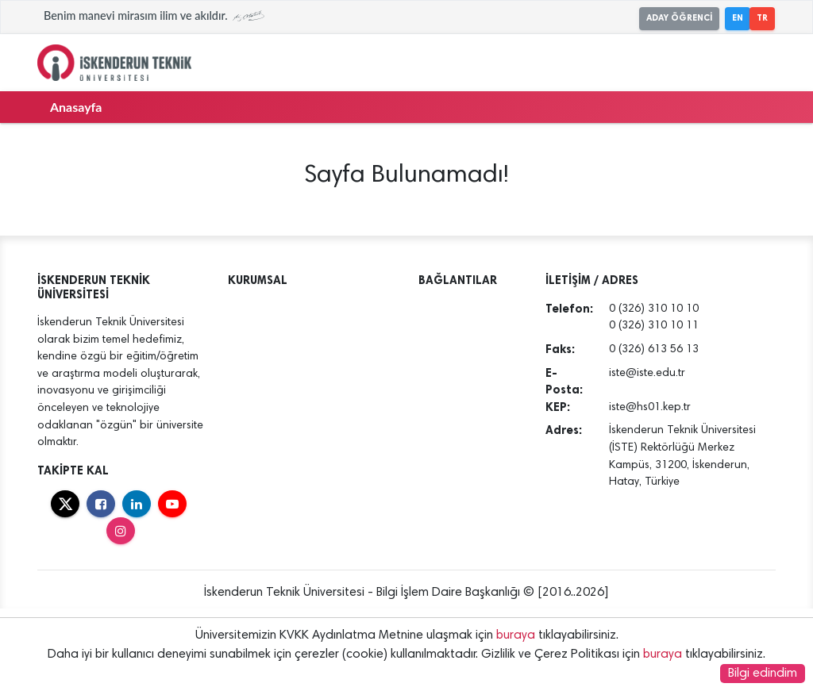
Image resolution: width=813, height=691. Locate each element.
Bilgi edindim (762, 673)
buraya (515, 635)
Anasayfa (76, 106)
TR (762, 18)
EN (737, 18)
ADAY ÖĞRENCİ (679, 18)
